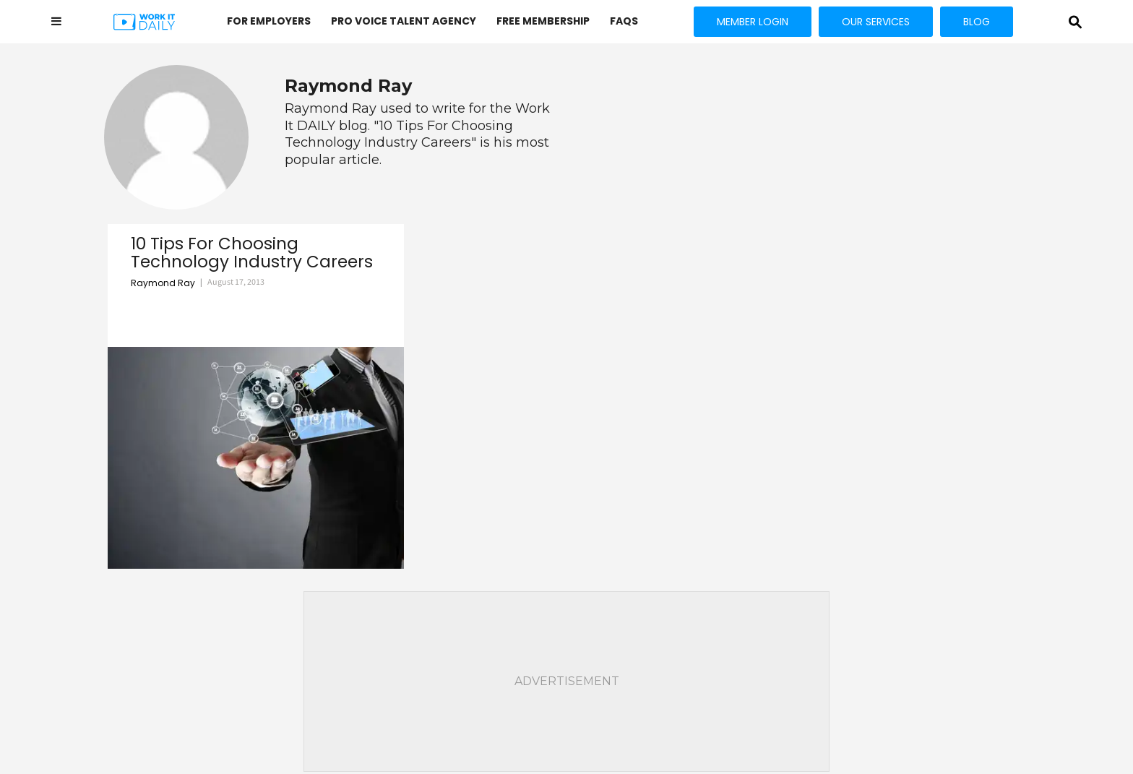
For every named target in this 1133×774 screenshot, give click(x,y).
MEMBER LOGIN (752, 21)
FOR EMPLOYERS (269, 21)
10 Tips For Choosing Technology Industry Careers (252, 253)
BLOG (976, 21)
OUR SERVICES (876, 21)
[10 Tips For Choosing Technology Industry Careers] (256, 458)
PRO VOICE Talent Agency (403, 21)
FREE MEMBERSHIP (543, 21)
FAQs (624, 21)
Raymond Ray (163, 283)
